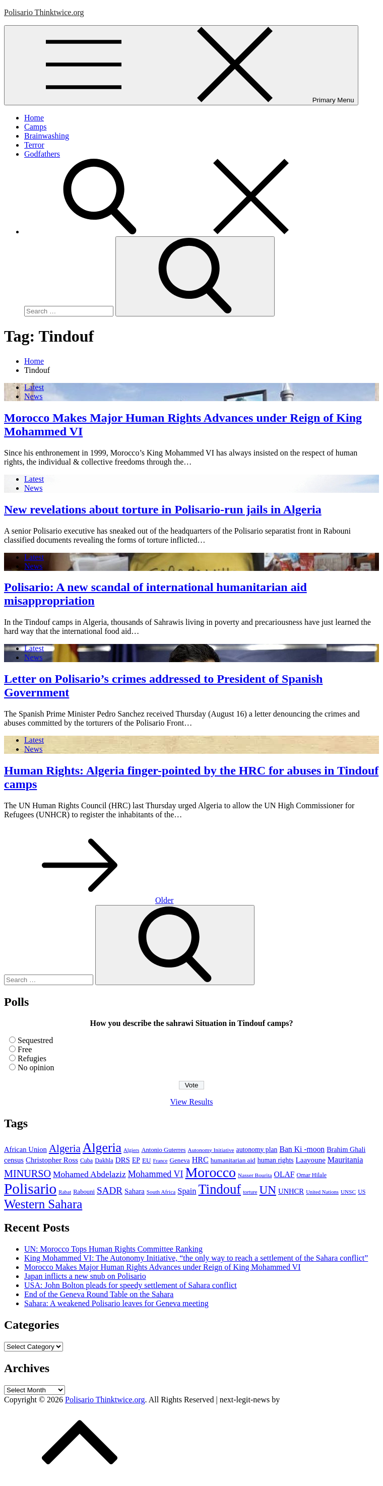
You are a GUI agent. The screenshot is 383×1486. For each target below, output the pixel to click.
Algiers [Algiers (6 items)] (131, 1150)
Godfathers (42, 154)
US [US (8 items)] (361, 1191)
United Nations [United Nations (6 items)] (322, 1192)
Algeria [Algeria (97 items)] (102, 1147)
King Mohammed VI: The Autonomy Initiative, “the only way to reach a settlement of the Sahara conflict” (196, 1258)
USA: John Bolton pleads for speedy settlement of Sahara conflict (130, 1285)
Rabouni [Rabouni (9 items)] (84, 1191)
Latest (34, 387)
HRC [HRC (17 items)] (200, 1159)
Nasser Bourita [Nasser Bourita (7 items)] (255, 1175)
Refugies (32, 1058)
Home (34, 117)
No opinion (36, 1067)
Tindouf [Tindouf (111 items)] (220, 1189)
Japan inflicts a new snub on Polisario (85, 1276)
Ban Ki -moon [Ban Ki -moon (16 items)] (302, 1149)
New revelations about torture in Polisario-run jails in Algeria (163, 509)
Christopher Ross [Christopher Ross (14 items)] (52, 1160)
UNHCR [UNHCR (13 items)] (291, 1191)
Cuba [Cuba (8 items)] (86, 1160)
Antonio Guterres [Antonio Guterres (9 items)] (163, 1149)
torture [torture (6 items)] (250, 1192)
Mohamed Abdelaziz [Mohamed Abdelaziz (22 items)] (89, 1174)
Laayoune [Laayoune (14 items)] (311, 1160)
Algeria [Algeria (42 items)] (65, 1148)
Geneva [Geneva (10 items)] (179, 1160)
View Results (191, 1101)
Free (25, 1049)
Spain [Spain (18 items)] (186, 1191)
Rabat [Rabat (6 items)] (64, 1192)
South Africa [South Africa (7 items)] (161, 1192)
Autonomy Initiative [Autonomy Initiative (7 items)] (211, 1150)
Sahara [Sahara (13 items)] (134, 1191)
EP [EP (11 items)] (136, 1160)
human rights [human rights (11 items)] (276, 1160)
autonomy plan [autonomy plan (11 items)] (257, 1149)
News (33, 396)
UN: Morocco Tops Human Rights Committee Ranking (113, 1249)
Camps (35, 126)
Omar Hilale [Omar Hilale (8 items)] (312, 1175)
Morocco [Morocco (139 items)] (210, 1172)
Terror (34, 145)
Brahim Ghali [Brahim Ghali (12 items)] (346, 1149)
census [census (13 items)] (14, 1160)
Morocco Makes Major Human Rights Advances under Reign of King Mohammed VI (162, 1267)
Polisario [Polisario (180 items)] (30, 1189)
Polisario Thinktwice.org (44, 12)
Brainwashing (46, 136)
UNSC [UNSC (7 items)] (348, 1192)
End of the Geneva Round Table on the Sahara (98, 1294)
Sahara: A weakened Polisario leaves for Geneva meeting (116, 1303)
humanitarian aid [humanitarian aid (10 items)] (233, 1160)
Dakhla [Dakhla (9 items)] (104, 1160)
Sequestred (35, 1040)
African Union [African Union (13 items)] (25, 1149)
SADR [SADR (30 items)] (109, 1190)
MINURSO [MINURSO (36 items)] (27, 1173)
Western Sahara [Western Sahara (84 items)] (43, 1204)
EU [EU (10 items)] (146, 1160)
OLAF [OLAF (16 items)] (284, 1174)
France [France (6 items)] (160, 1161)
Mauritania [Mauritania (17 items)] (345, 1159)
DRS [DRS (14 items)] (122, 1160)
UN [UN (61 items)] (268, 1189)
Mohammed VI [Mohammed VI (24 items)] (155, 1174)
